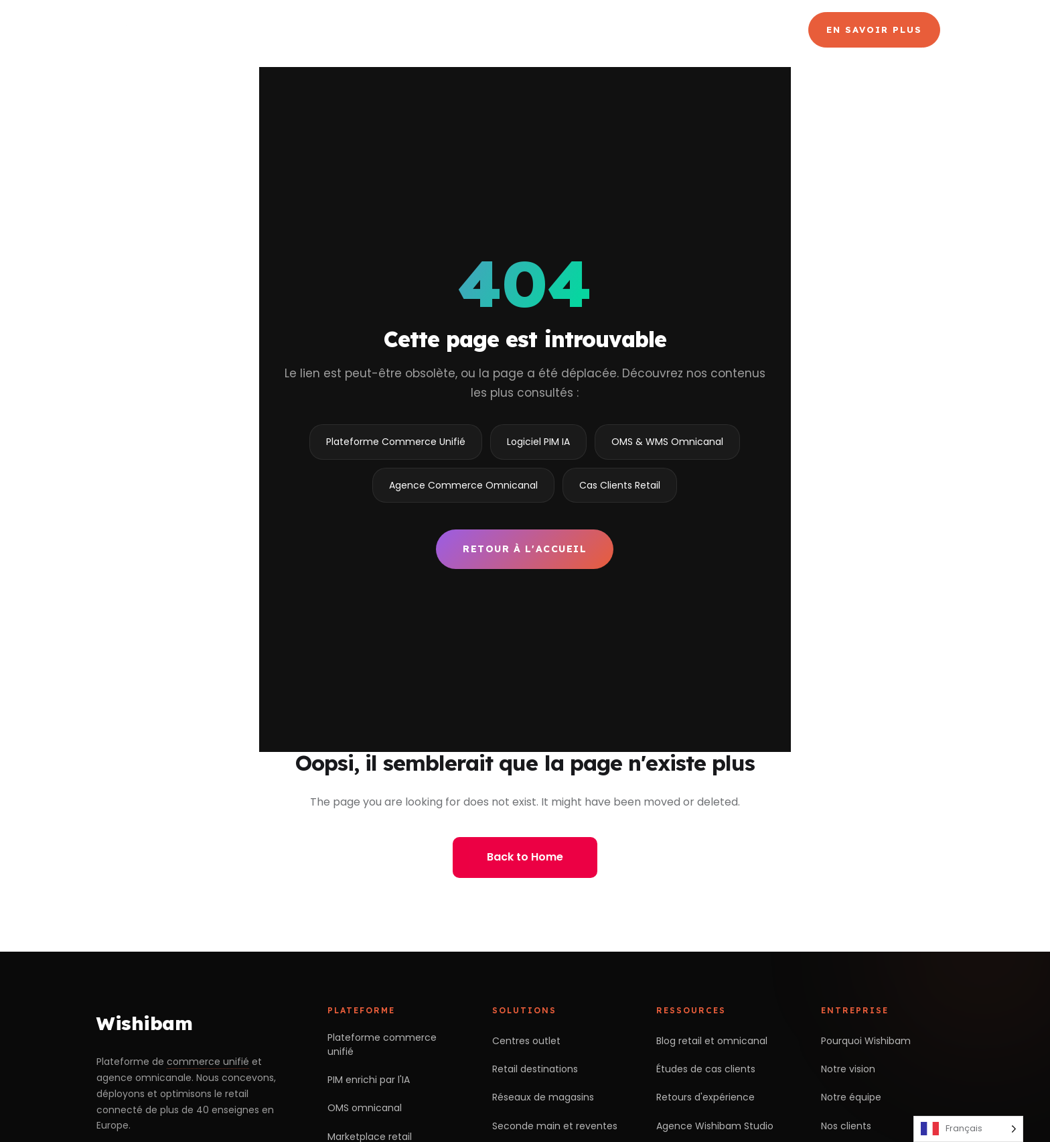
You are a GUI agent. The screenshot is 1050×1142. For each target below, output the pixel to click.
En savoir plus (874, 29)
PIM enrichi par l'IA (368, 1079)
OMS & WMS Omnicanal (667, 441)
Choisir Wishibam (368, 29)
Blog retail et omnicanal (711, 1041)
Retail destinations (535, 1069)
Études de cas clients (705, 1069)
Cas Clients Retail (619, 485)
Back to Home (525, 857)
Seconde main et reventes (554, 1126)
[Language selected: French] (968, 1129)
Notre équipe (851, 1097)
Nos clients (846, 1126)
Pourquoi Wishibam (866, 1041)
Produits (486, 29)
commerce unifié (208, 1061)
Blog (755, 29)
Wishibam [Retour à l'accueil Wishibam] (144, 1023)
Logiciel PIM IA (538, 441)
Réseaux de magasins (543, 1097)
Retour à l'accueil (525, 549)
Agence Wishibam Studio (714, 1126)
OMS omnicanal (364, 1108)
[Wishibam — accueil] (191, 29)
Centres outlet (526, 1041)
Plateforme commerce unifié (382, 1044)
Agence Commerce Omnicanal (630, 29)
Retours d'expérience (705, 1097)
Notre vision (848, 1069)
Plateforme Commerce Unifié (395, 441)
